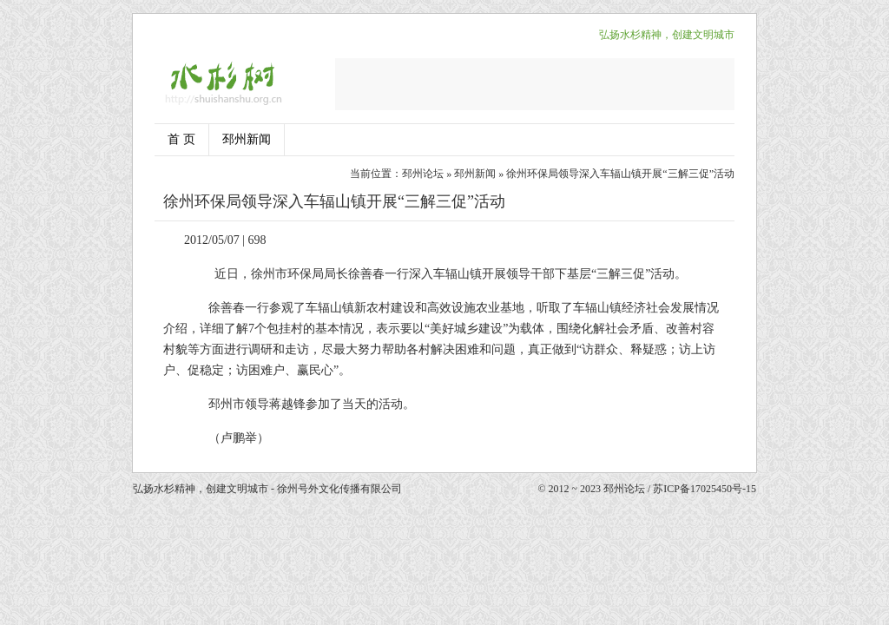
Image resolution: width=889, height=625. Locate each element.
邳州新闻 (246, 139)
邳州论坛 (423, 174)
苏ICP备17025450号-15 (704, 489)
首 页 (181, 139)
